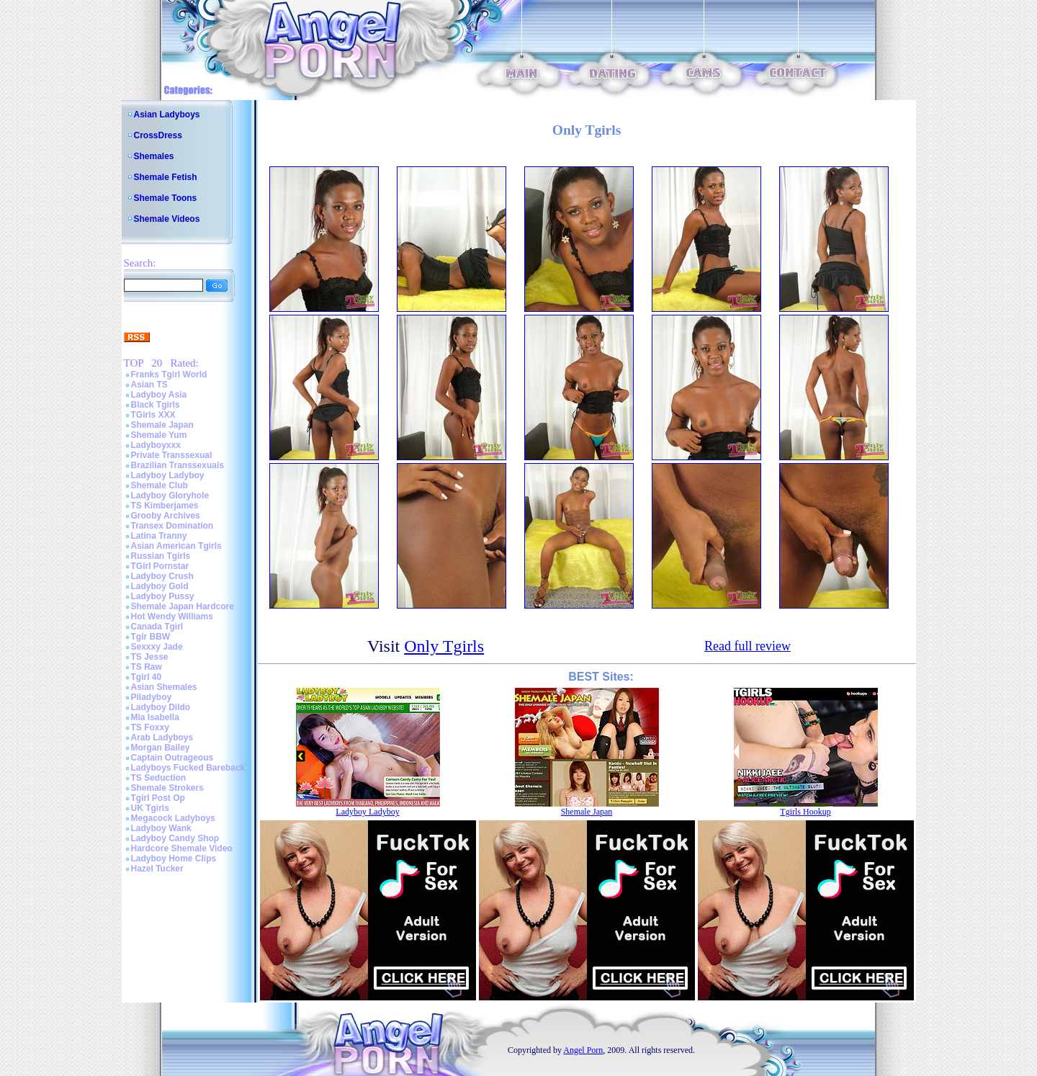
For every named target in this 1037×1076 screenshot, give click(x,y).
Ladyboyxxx (156, 445)
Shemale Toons (165, 198)
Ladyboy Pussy (162, 596)
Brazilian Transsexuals (177, 465)
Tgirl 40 (146, 677)
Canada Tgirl (157, 627)
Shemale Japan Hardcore (182, 606)
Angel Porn (583, 1050)
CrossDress (158, 135)
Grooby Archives (165, 516)
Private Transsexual (171, 455)
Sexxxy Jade (157, 647)
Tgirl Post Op (158, 798)
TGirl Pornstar (160, 566)
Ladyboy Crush (162, 576)
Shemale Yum (159, 435)
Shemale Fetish (165, 177)
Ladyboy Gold (160, 586)
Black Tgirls (155, 405)
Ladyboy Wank (161, 828)
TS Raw (146, 667)
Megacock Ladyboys (173, 818)
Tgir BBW (151, 637)
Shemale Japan (162, 425)
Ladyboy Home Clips (174, 858)
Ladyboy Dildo (161, 707)
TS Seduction (159, 778)
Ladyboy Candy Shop (175, 838)
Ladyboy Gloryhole (170, 495)
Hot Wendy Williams (172, 616)
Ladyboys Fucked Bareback (188, 768)
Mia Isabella (155, 717)
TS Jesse (150, 657)
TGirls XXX (153, 415)
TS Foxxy (150, 727)
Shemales (154, 156)
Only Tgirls (444, 646)
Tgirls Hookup (805, 812)
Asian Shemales (164, 687)
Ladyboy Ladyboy (168, 475)
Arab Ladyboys (162, 737)
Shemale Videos (167, 219)
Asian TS (149, 385)
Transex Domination (172, 526)
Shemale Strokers (167, 788)
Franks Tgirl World (169, 374)
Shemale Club (159, 485)
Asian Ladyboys (167, 114)
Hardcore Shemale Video (182, 848)
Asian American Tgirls (176, 546)
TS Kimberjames (165, 506)
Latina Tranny (159, 536)
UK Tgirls (150, 808)
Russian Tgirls (161, 556)
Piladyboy (151, 697)
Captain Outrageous (172, 758)
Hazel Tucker (157, 869)
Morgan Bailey (160, 748)
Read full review (747, 646)
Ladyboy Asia (159, 395)
